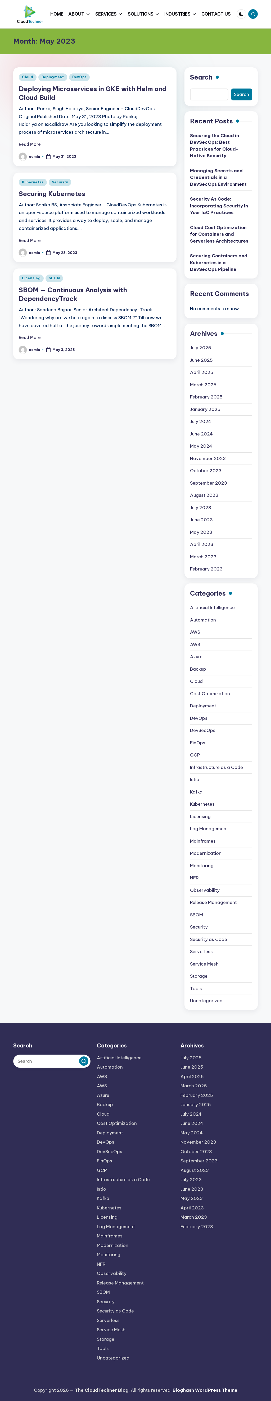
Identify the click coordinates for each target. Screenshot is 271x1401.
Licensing (31, 278)
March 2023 (203, 557)
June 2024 (201, 434)
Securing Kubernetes (52, 194)
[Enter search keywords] (52, 1061)
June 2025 (201, 360)
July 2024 (200, 421)
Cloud (27, 77)
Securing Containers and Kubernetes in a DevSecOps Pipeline (218, 262)
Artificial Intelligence (212, 607)
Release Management (213, 902)
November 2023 (208, 458)
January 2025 (205, 409)
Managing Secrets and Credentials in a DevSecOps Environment (218, 177)
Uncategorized (206, 1001)
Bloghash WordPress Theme (205, 1390)
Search (201, 77)
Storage (198, 976)
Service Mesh (204, 964)
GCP (195, 755)
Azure (196, 657)
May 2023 (201, 532)
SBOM (54, 278)
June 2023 (201, 520)
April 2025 (201, 372)
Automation (203, 620)
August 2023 (204, 495)
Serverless (201, 951)
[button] (83, 1061)
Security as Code (208, 939)
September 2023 (208, 483)
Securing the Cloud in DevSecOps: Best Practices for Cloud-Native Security (214, 146)
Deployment (53, 77)
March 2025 (203, 385)
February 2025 (206, 397)
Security (60, 182)
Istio (194, 779)
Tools (196, 988)
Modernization (206, 853)
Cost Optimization (210, 694)
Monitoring (202, 866)
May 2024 (201, 446)
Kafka (196, 792)
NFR (194, 878)
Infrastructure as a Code (216, 767)
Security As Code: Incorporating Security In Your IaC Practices (219, 205)
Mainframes (203, 841)
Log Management (209, 829)
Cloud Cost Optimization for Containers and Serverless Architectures (219, 234)
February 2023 (206, 569)
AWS (195, 632)
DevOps (79, 77)
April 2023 (201, 544)
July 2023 (200, 508)
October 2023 (206, 471)
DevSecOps (202, 730)
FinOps (197, 743)
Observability (205, 890)
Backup (198, 669)
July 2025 (200, 348)
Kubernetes (33, 182)
